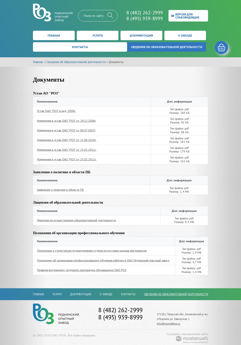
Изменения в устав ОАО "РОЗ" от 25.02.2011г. (66, 150)
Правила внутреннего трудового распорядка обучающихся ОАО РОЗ (81, 270)
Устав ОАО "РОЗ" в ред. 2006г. (56, 111)
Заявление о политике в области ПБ (60, 190)
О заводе (185, 35)
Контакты (80, 47)
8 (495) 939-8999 (144, 18)
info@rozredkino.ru (168, 323)
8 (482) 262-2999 (144, 12)
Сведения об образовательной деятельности (166, 47)
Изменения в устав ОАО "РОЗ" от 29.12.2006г (66, 121)
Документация (141, 35)
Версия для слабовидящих (185, 15)
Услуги (97, 35)
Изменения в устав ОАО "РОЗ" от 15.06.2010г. (66, 140)
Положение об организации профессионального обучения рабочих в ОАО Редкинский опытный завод (103, 260)
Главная (54, 35)
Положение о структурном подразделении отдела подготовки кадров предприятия (91, 250)
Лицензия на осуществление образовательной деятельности (76, 220)
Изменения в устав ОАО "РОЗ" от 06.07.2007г (66, 130)
